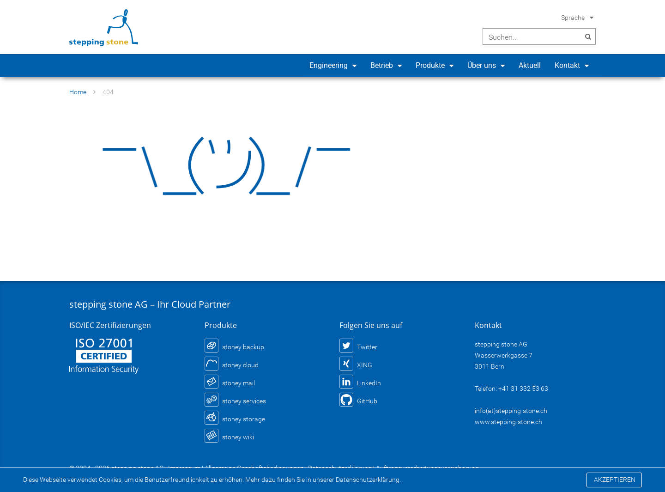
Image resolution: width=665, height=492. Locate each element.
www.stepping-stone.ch (508, 421)
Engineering (328, 65)
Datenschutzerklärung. (368, 479)
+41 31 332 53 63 (523, 388)
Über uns (481, 65)
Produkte (430, 65)
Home (77, 92)
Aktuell (530, 65)
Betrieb (381, 65)
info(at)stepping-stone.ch (511, 410)
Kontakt (567, 65)
